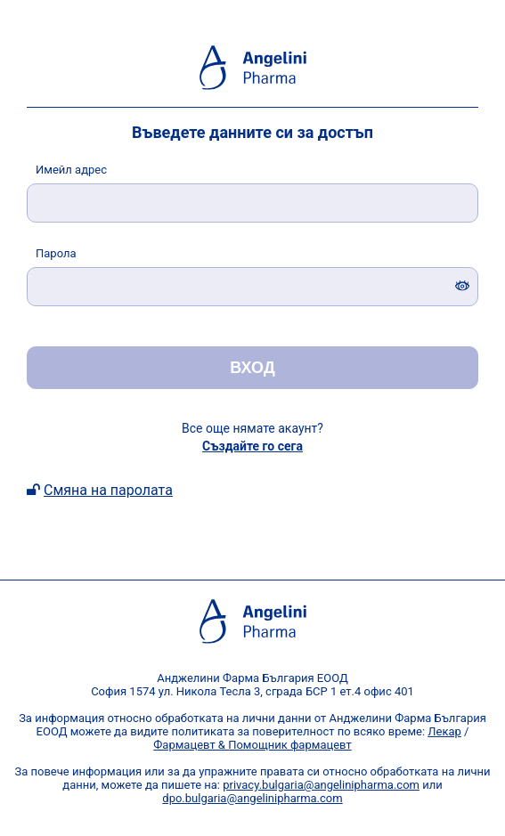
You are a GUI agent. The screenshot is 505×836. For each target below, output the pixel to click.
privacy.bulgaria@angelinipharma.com (321, 784)
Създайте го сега (252, 446)
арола (56, 253)
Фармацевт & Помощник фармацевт (252, 744)
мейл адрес (71, 169)
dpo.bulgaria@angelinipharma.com (252, 798)
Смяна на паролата (108, 490)
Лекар (444, 731)
